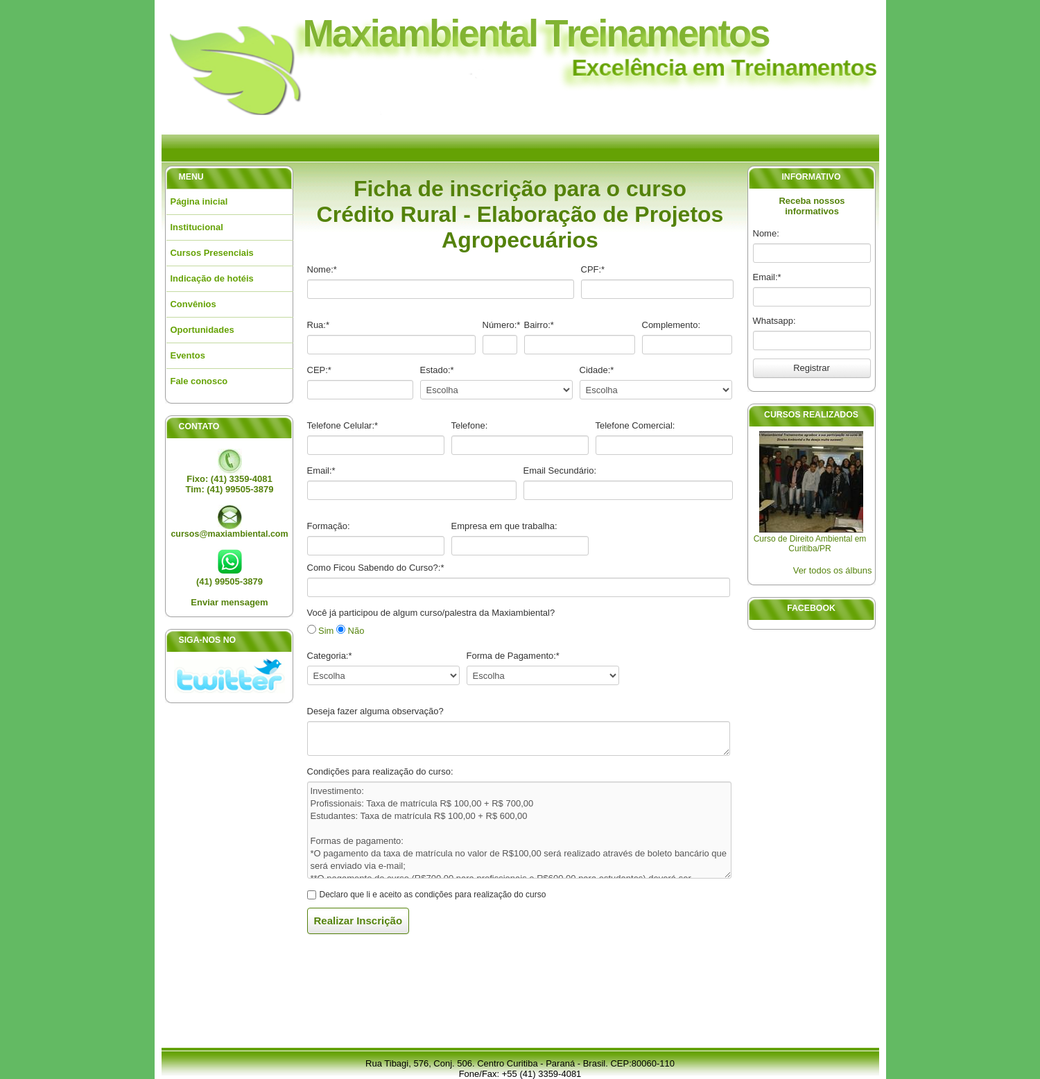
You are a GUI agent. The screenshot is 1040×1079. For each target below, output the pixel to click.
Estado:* (437, 370)
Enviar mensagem (229, 602)
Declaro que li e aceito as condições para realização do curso (433, 894)
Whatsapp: (774, 321)
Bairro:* (539, 325)
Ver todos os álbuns (832, 570)
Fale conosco (199, 381)
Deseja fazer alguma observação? (375, 711)
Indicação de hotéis (212, 278)
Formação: (328, 526)
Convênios (193, 304)
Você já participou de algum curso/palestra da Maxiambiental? (431, 612)
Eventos (188, 355)
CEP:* (319, 370)
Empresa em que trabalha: (504, 526)
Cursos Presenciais (212, 253)
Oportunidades (202, 330)
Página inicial (199, 201)
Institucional (197, 227)
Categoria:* (329, 655)
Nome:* (322, 269)
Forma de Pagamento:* (513, 655)
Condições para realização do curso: (380, 771)
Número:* (502, 325)
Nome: (766, 233)
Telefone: (469, 425)
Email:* (767, 277)
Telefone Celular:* (343, 425)
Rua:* (318, 325)
